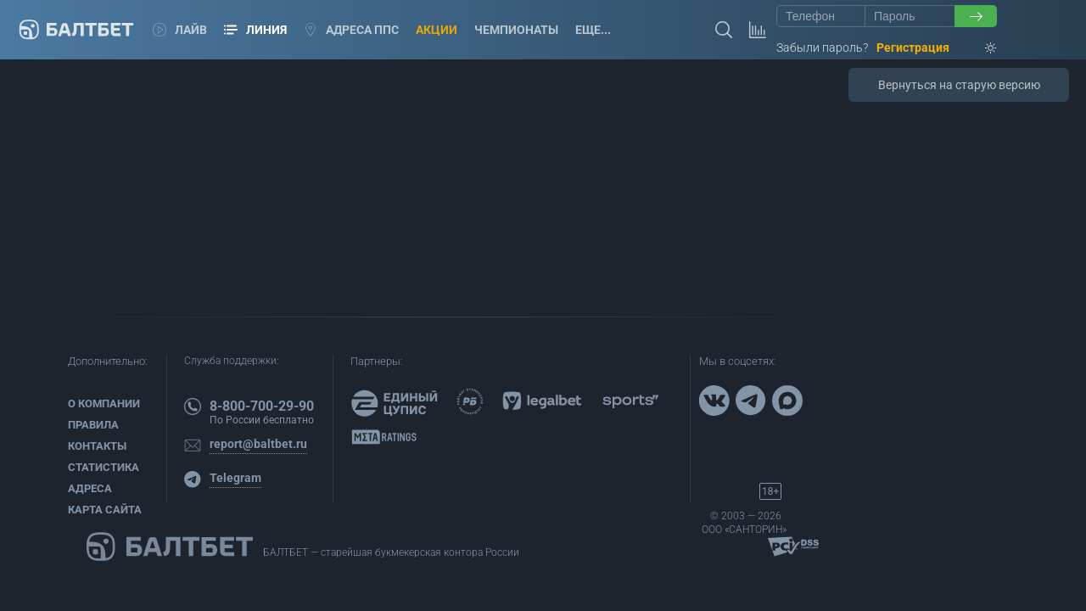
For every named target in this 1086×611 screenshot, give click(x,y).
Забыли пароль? (822, 47)
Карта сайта (105, 509)
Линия (255, 29)
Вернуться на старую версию (959, 85)
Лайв (180, 29)
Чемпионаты (516, 29)
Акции (436, 29)
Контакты (97, 446)
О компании (104, 403)
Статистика (103, 467)
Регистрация (912, 47)
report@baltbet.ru (258, 444)
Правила (93, 424)
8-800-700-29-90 (262, 406)
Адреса (90, 488)
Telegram (235, 478)
